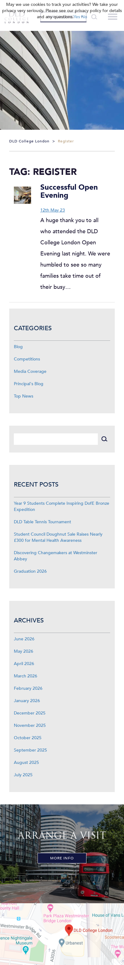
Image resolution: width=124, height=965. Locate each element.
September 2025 (30, 750)
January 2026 (27, 701)
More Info (62, 858)
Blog (18, 347)
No (84, 17)
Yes (77, 17)
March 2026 (25, 676)
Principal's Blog (28, 384)
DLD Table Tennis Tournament (42, 522)
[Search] (56, 439)
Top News (23, 396)
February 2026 (28, 688)
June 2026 (24, 639)
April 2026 (24, 664)
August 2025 (26, 762)
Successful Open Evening (69, 191)
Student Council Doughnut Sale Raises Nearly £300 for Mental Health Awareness (58, 537)
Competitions (27, 359)
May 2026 (23, 651)
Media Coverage (30, 371)
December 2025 (30, 713)
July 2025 (23, 775)
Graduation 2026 (30, 571)
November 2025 (30, 725)
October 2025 (28, 738)
